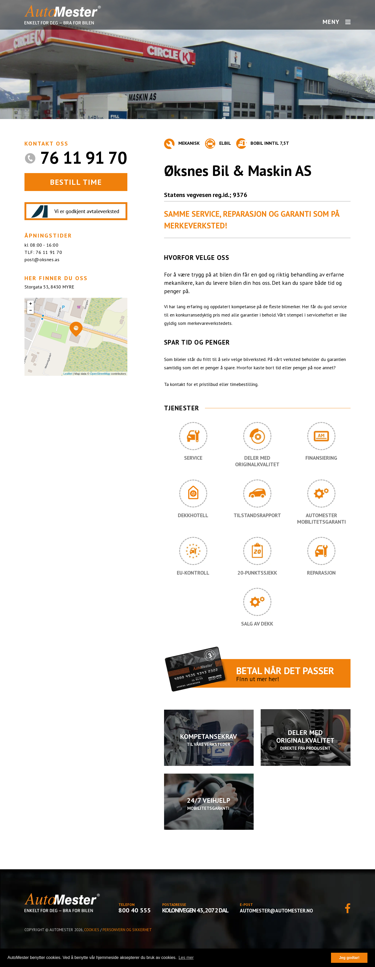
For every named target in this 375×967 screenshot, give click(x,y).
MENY (337, 21)
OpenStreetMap (100, 373)
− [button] (30, 310)
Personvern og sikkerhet (127, 929)
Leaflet (68, 373)
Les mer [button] (186, 957)
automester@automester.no (276, 910)
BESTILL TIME (76, 182)
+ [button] (30, 304)
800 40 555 (134, 910)
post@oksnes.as (41, 259)
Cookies (91, 929)
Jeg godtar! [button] (349, 958)
